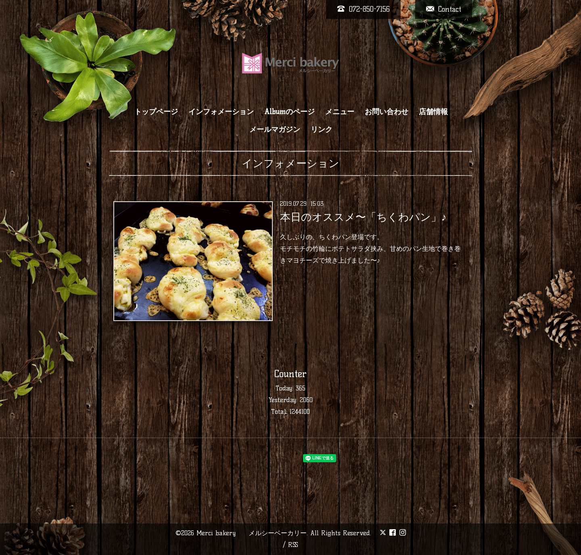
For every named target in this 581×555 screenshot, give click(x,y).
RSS (293, 545)
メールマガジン (274, 129)
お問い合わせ (386, 111)
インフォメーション (221, 111)
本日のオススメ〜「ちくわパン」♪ (363, 217)
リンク (321, 129)
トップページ (156, 111)
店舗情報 (433, 111)
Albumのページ (289, 111)
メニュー (339, 111)
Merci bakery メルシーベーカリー (251, 533)
